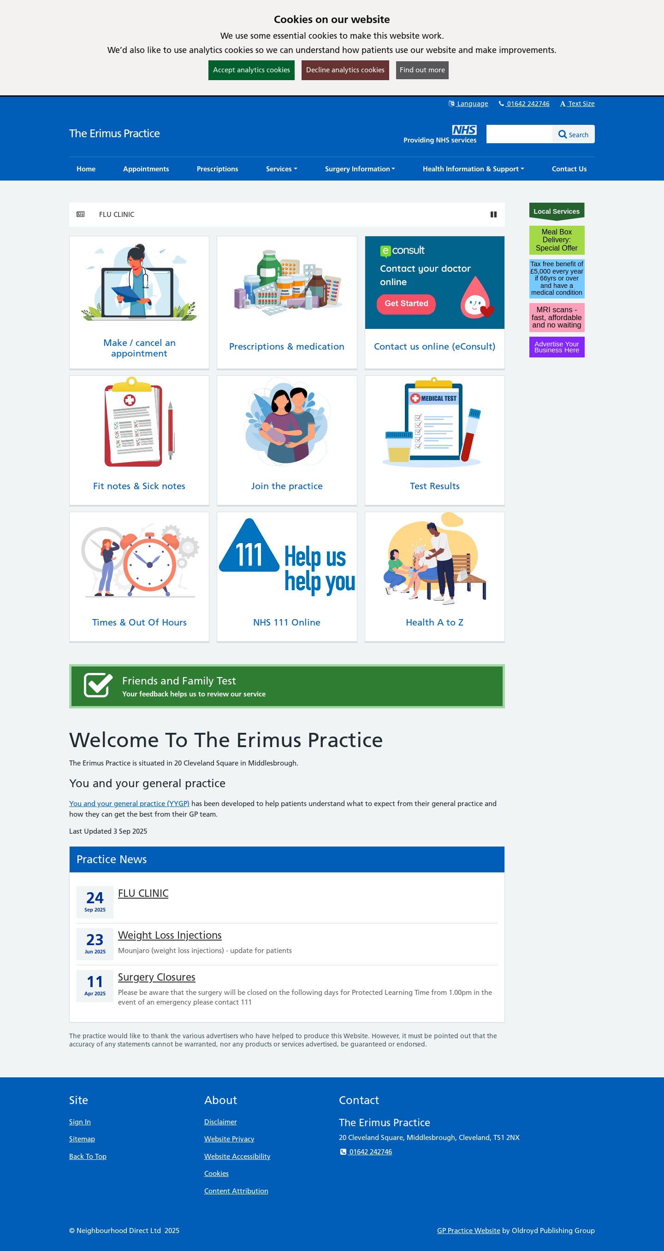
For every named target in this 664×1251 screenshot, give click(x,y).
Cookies (216, 1173)
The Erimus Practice (114, 133)
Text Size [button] (576, 103)
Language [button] (467, 103)
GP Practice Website (468, 1230)
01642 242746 (523, 103)
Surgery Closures (157, 977)
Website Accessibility (237, 1156)
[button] (282, 169)
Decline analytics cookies (345, 69)
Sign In (80, 1121)
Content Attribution (236, 1191)
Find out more (422, 69)
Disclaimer (220, 1121)
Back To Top (88, 1156)
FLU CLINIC (116, 214)
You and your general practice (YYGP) (129, 803)
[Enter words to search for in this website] (519, 134)
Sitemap (82, 1138)
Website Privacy (229, 1138)
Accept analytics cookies (251, 69)
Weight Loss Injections (170, 935)
